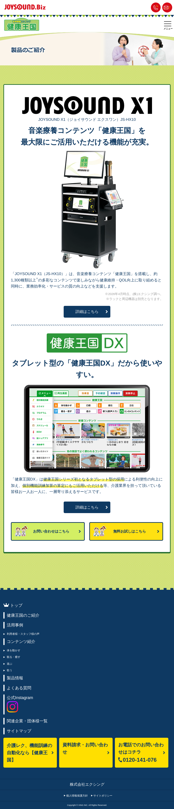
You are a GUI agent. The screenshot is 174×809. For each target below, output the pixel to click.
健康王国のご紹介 (23, 615)
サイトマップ (19, 731)
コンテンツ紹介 (21, 641)
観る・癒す (13, 657)
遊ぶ (9, 663)
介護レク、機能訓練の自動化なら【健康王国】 (29, 752)
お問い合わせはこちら (51, 531)
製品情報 (15, 678)
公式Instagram (20, 703)
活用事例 (15, 625)
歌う (9, 670)
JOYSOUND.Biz (26, 7)
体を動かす (13, 650)
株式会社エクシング (87, 784)
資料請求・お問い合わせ (85, 748)
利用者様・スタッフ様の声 (23, 633)
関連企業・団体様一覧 (27, 721)
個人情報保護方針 (77, 795)
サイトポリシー (102, 795)
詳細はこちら (87, 311)
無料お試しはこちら (129, 531)
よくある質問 (19, 688)
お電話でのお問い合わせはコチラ (141, 754)
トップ (16, 605)
